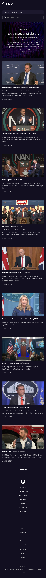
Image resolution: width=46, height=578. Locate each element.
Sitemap (39, 569)
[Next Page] (23, 469)
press (23, 519)
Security (11, 569)
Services (23, 487)
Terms (17, 569)
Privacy (22, 569)
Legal (6, 569)
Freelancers (23, 515)
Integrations (23, 491)
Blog (23, 503)
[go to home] (23, 482)
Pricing (23, 499)
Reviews (23, 572)
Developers (23, 507)
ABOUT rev (23, 495)
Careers (23, 511)
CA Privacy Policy (30, 569)
